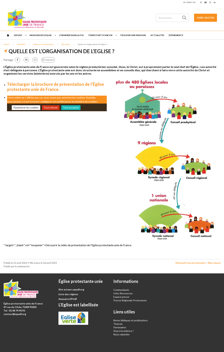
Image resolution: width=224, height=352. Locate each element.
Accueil (6, 44)
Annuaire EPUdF (67, 298)
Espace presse (121, 296)
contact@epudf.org (15, 314)
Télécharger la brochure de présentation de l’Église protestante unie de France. (55, 87)
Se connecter (189, 2)
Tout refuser (51, 107)
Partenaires (119, 327)
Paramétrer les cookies (25, 107)
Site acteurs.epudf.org (71, 289)
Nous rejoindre (121, 334)
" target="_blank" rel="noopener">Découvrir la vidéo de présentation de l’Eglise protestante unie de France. (68, 245)
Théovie (117, 323)
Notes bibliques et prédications (130, 320)
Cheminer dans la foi (71, 35)
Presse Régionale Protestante (130, 300)
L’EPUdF (18, 35)
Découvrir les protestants (43, 44)
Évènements (176, 35)
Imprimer (49, 60)
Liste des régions (68, 294)
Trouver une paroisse (133, 35)
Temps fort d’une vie (100, 35)
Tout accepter (71, 107)
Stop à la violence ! (123, 330)
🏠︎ (8, 35)
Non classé (65, 44)
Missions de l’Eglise (41, 35)
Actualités (157, 35)
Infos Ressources (123, 293)
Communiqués (121, 289)
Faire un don (205, 17)
